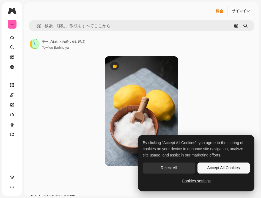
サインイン (241, 11)
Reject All (169, 168)
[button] (36, 26)
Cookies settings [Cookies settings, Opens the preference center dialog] (196, 181)
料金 (219, 11)
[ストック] (12, 57)
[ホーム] (12, 37)
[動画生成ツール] (12, 114)
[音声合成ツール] (12, 124)
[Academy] (12, 177)
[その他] (12, 187)
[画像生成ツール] (12, 104)
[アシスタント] (12, 134)
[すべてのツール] (12, 85)
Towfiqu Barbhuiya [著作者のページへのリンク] (55, 48)
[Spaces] (12, 94)
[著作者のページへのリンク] (35, 44)
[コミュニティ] (12, 67)
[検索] (12, 47)
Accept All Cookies (223, 168)
